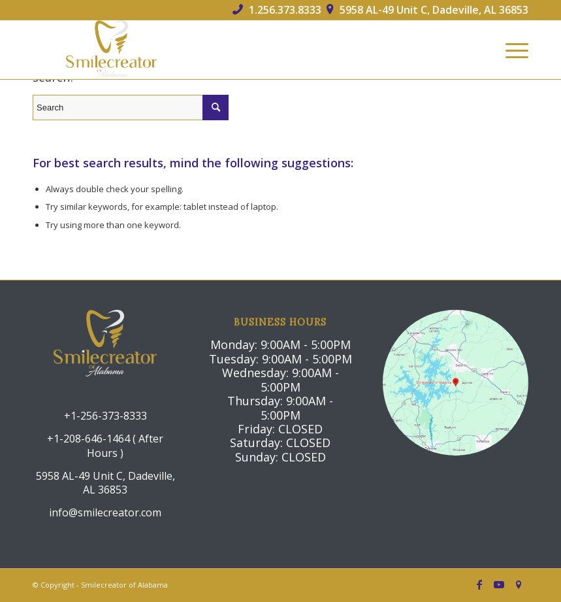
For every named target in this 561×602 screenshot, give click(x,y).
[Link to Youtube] (499, 584)
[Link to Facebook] (479, 584)
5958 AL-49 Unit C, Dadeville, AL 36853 (427, 10)
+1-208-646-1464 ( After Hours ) (105, 445)
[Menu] (510, 49)
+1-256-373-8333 (105, 416)
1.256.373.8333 (276, 10)
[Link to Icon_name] (518, 584)
